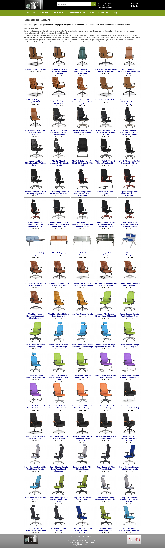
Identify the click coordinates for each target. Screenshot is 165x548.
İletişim (134, 6)
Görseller (103, 13)
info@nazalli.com (105, 7)
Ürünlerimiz (59, 13)
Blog (92, 13)
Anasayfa (135, 3)
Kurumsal (44, 13)
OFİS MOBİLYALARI (78, 13)
